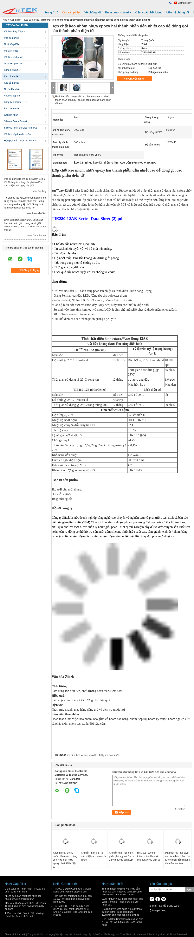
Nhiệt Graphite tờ (13, 63)
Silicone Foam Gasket (15, 121)
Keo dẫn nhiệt (31, 19)
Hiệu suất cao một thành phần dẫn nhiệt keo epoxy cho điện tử (148, 856)
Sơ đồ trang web (169, 905)
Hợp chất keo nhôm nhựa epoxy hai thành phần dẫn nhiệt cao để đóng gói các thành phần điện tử (83, 100)
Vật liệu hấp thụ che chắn (17, 134)
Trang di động (157, 910)
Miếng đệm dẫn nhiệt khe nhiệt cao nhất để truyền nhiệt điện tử (23, 897)
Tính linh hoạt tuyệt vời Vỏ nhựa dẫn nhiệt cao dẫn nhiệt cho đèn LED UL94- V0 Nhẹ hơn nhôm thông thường (122, 891)
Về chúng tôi (92, 12)
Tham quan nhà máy (118, 12)
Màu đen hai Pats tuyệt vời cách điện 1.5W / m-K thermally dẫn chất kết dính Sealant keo (178, 858)
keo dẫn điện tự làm (77, 755)
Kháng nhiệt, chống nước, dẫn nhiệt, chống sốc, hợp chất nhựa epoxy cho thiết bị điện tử (65, 859)
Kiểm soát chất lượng (149, 12)
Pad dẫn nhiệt (11, 38)
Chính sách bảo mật (15, 934)
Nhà (5, 19)
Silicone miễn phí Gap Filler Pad (20, 127)
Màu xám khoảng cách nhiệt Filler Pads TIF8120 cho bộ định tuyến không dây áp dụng (25, 906)
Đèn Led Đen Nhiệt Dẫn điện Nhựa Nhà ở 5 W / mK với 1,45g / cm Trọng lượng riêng (122, 922)
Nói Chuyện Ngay (137, 79)
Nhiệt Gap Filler (12, 44)
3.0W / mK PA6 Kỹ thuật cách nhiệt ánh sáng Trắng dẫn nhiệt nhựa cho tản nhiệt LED (122, 902)
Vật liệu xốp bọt (12, 95)
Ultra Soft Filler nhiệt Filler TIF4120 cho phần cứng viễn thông (25, 890)
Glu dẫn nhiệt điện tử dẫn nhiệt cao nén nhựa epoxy (93, 856)
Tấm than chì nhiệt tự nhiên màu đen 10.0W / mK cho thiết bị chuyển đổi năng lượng (72, 899)
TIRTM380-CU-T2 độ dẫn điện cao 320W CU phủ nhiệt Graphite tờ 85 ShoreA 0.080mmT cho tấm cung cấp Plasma (72, 910)
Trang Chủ (51, 12)
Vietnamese (185, 3)
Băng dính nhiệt (12, 70)
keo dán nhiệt (112, 755)
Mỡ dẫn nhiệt (11, 50)
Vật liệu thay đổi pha (14, 31)
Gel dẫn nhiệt (11, 115)
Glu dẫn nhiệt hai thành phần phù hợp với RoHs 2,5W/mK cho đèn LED (121, 856)
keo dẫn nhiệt (96, 755)
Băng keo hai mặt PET (15, 102)
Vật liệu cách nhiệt (13, 57)
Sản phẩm (15, 19)
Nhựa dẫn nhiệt (12, 89)
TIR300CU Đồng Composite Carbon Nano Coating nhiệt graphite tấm (72, 890)
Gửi (189, 889)
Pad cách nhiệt (12, 108)
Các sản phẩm (71, 12)
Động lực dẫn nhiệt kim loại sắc (20, 140)
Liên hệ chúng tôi (177, 12)
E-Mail (153, 905)
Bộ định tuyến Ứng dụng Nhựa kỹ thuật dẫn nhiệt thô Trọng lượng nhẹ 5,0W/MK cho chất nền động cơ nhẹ (122, 912)
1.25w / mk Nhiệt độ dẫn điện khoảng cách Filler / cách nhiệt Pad (24, 915)
